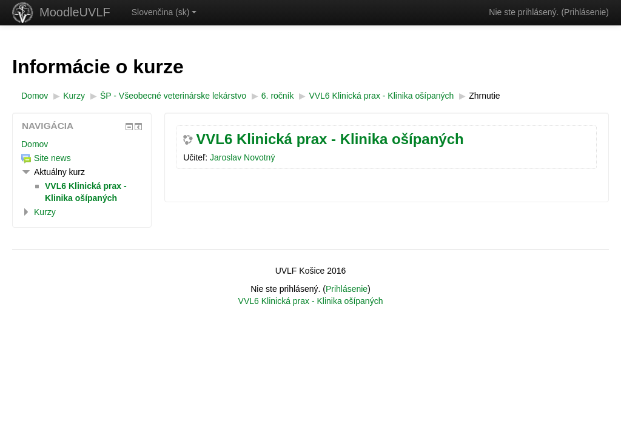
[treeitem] (82, 144)
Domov (34, 144)
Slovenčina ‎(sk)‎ (164, 12)
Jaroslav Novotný (242, 157)
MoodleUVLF (74, 12)
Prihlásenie (585, 12)
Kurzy (45, 212)
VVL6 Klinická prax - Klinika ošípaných (329, 139)
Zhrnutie (484, 96)
